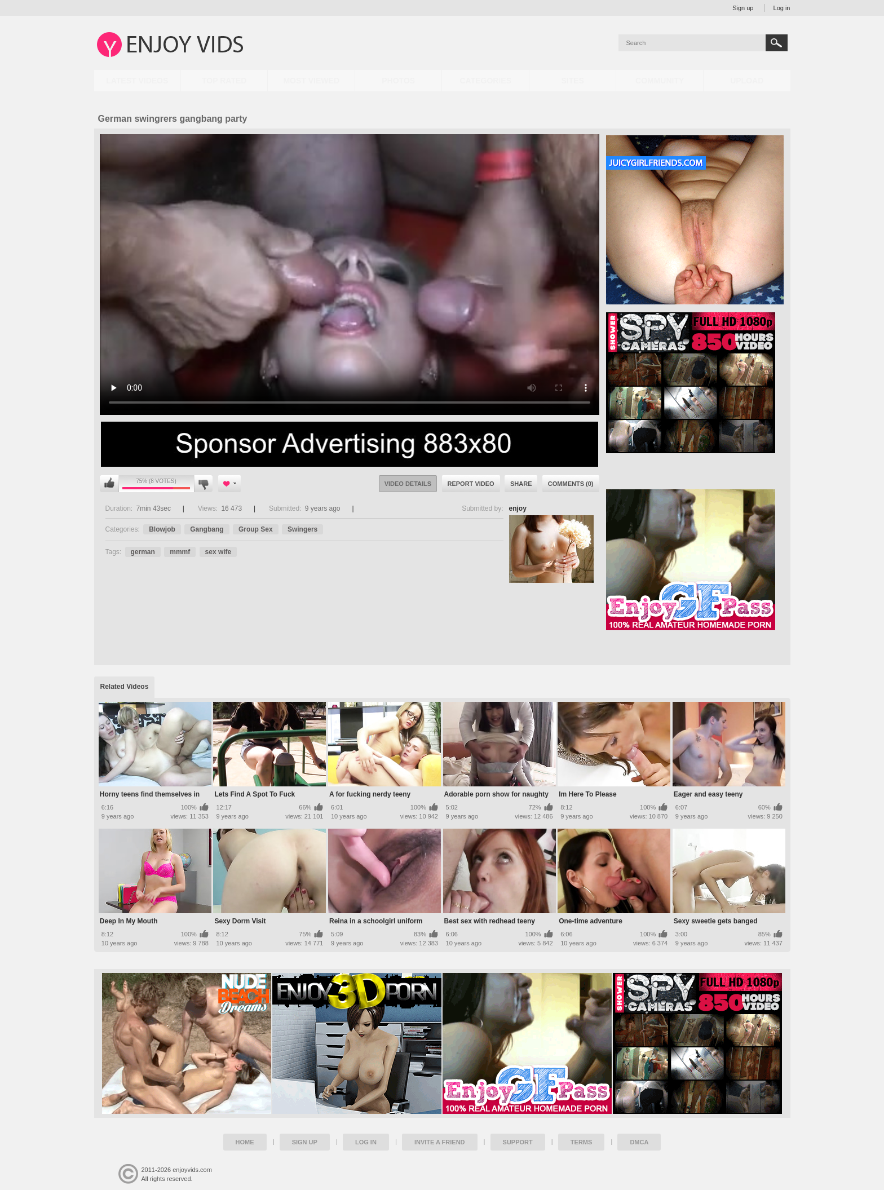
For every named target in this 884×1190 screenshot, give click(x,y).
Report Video (471, 483)
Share (521, 483)
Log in (782, 8)
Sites (572, 80)
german (143, 552)
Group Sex (255, 529)
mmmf (180, 552)
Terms (582, 1142)
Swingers (302, 529)
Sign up (742, 8)
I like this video (109, 483)
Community (659, 80)
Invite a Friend (439, 1142)
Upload (746, 80)
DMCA (639, 1142)
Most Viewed (311, 80)
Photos (398, 80)
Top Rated (224, 80)
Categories (485, 80)
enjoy (518, 508)
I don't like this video (203, 483)
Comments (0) (571, 483)
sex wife (218, 552)
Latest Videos (137, 80)
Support (518, 1142)
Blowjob (162, 529)
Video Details (408, 483)
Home (245, 1142)
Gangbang (206, 529)
